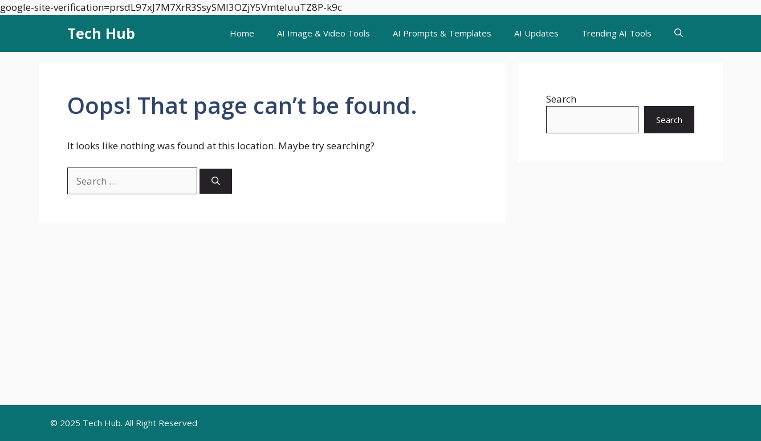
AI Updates (536, 33)
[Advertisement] (381, 319)
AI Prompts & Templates (442, 33)
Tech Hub (101, 33)
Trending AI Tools (616, 33)
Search (561, 98)
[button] (678, 33)
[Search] (216, 181)
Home (242, 33)
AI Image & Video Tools (323, 33)
